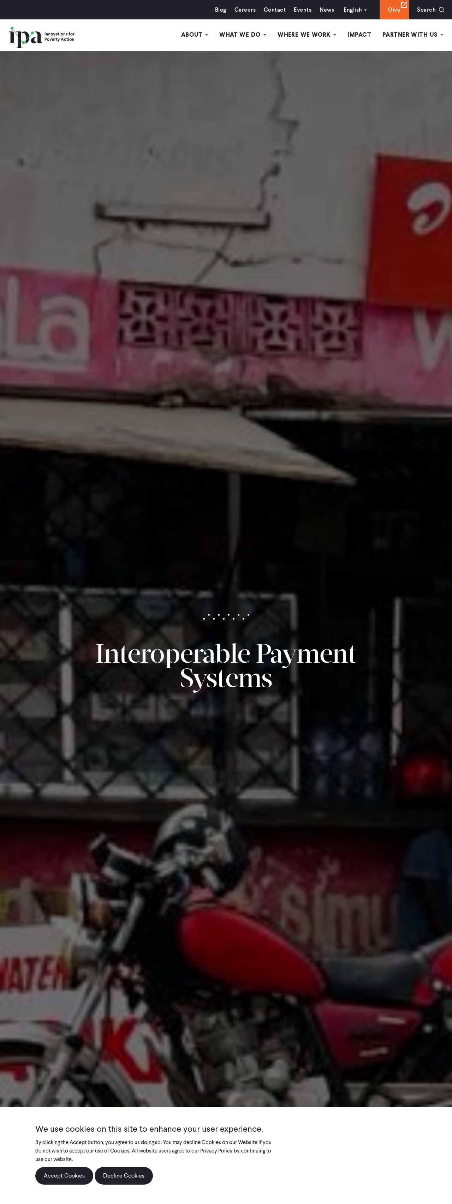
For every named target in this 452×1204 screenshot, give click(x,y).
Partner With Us (412, 34)
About (194, 34)
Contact (275, 9)
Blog (220, 9)
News (327, 9)
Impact (359, 34)
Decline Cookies (123, 1175)
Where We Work (307, 34)
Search (426, 9)
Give (394, 9)
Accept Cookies (64, 1175)
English (353, 9)
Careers (245, 9)
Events (302, 9)
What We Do (242, 34)
